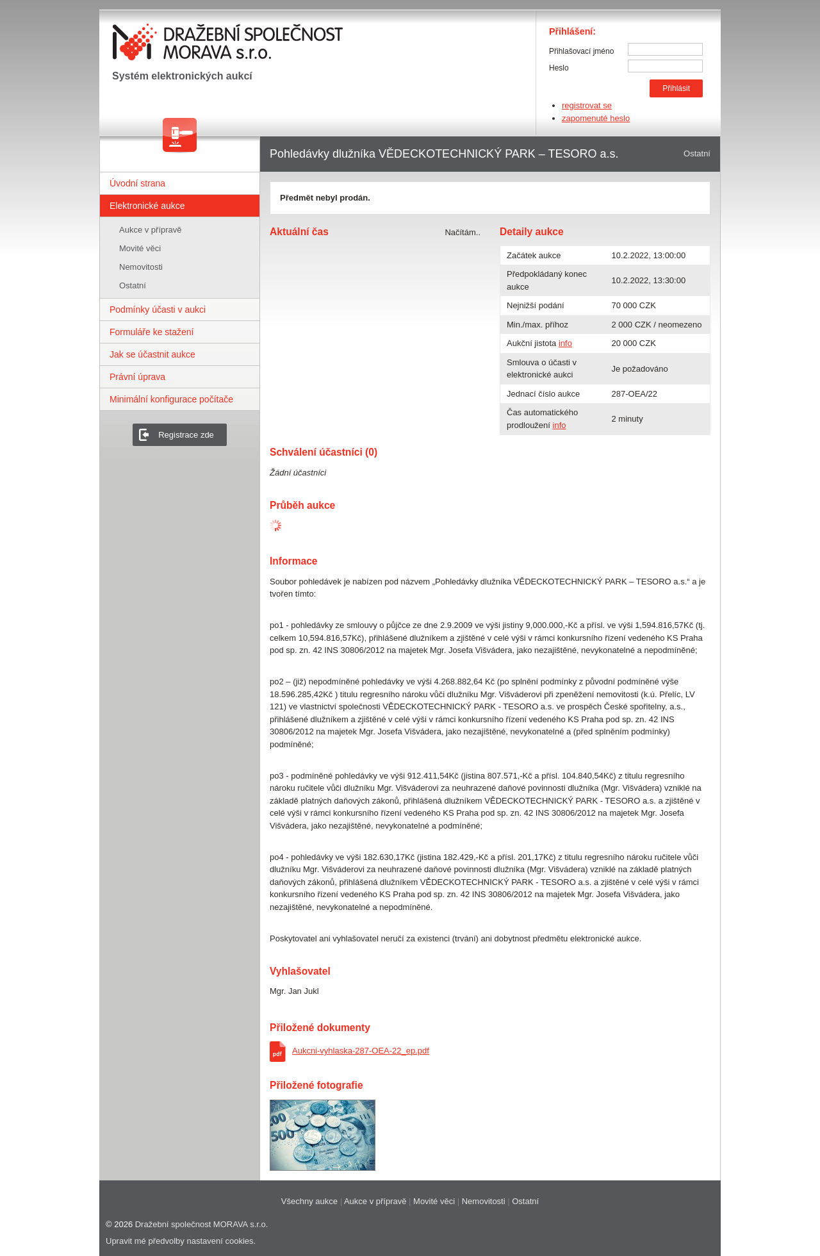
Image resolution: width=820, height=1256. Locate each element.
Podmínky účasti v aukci (158, 309)
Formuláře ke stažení (152, 332)
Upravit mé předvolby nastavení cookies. (181, 1241)
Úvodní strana (137, 183)
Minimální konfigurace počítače (171, 399)
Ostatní (132, 285)
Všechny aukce (309, 1201)
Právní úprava (137, 377)
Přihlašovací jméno (581, 51)
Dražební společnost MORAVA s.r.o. (201, 1224)
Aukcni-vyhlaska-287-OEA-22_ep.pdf (360, 1050)
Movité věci (140, 248)
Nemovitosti (141, 267)
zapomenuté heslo (596, 118)
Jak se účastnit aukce (152, 354)
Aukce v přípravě (150, 230)
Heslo (559, 67)
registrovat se (587, 105)
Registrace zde (186, 435)
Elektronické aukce (147, 206)
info (565, 343)
